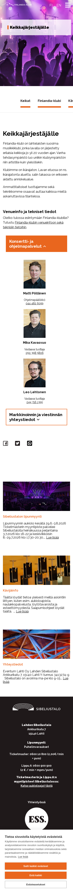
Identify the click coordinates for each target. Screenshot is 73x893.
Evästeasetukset (35, 884)
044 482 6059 (34, 303)
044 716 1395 (34, 402)
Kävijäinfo (10, 590)
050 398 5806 (35, 352)
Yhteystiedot (13, 664)
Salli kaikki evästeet (35, 866)
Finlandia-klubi (49, 101)
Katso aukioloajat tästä (37, 785)
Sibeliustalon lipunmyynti (22, 516)
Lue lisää (23, 856)
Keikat (25, 101)
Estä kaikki (35, 875)
